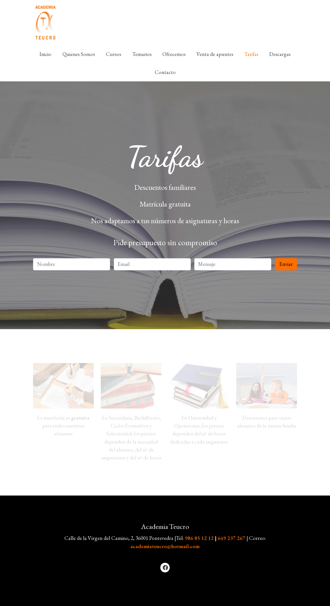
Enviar (286, 264)
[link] (45, 23)
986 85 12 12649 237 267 (215, 538)
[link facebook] (165, 567)
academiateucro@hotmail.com (165, 546)
